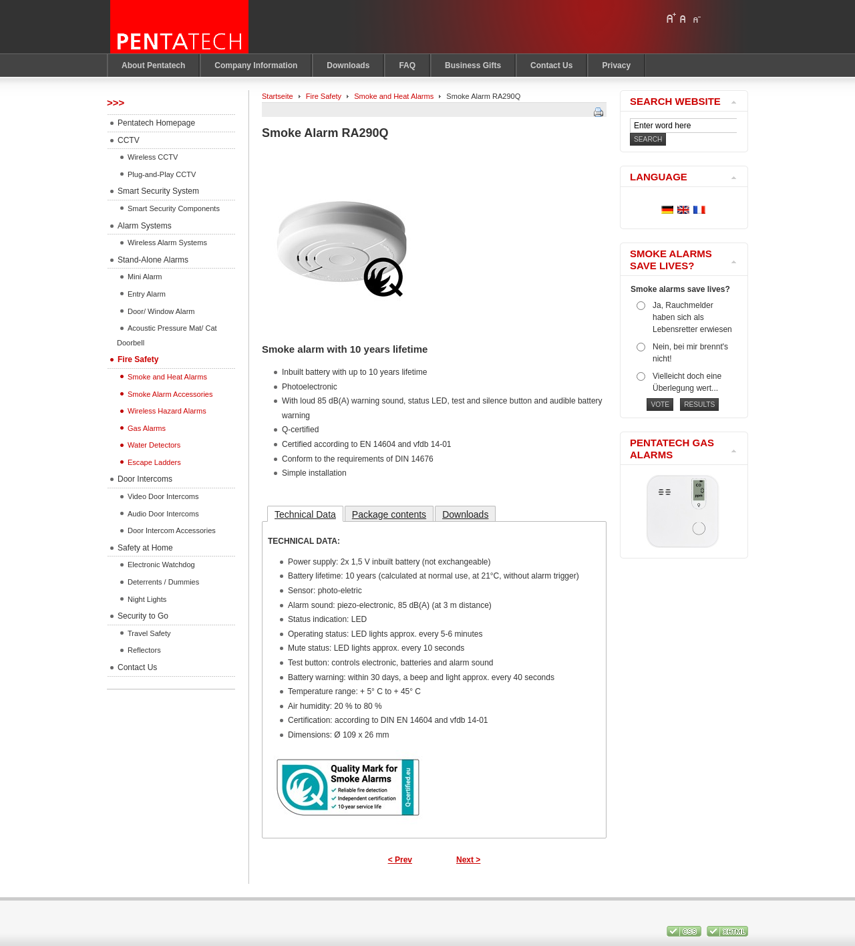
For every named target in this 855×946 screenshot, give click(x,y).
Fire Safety (323, 96)
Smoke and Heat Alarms (394, 96)
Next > (468, 859)
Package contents (389, 514)
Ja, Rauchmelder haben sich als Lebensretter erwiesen (692, 317)
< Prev (400, 859)
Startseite (277, 96)
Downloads (465, 514)
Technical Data (305, 514)
